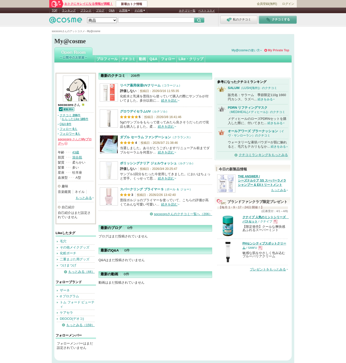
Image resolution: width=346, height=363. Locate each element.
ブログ (100, 10)
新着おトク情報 (131, 4)
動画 (142, 59)
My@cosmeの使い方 (246, 50)
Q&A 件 (65, 124)
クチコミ (128, 59)
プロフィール (107, 59)
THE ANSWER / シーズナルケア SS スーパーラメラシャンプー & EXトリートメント (262, 181)
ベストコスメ (206, 10)
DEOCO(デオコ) (72, 319)
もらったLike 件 (75, 119)
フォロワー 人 (70, 133)
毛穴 (63, 241)
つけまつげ (68, 265)
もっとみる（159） (80, 325)
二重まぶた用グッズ (74, 259)
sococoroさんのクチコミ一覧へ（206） (183, 214)
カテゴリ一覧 (187, 10)
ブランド (85, 10)
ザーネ (65, 290)
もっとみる (84, 198)
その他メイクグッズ (74, 247)
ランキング (69, 10)
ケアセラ (66, 312)
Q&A (112, 10)
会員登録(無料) (267, 4)
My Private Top (278, 50)
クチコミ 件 (70, 115)
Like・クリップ (191, 59)
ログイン (288, 4)
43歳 (75, 152)
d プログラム (69, 296)
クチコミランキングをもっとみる (263, 155)
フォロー (168, 59)
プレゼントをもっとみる (268, 269)
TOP (54, 10)
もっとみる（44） (81, 272)
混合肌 (77, 157)
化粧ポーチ (68, 253)
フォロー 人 (68, 129)
